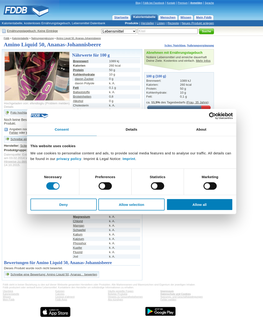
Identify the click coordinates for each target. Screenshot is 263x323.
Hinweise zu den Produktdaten (25, 161)
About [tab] (201, 129)
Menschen (168, 17)
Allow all (200, 205)
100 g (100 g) (156, 76)
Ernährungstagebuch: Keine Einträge (32, 31)
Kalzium (78, 239)
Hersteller (147, 23)
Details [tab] (131, 129)
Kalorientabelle (144, 17)
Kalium (78, 234)
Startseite (121, 17)
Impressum (167, 291)
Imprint (129, 159)
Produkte (131, 23)
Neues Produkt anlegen (198, 23)
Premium (183, 2)
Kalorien (59, 291)
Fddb (6, 38)
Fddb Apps (61, 299)
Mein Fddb (204, 17)
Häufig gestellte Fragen (120, 291)
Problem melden (57, 103)
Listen (161, 23)
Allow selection (131, 205)
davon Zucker (84, 79)
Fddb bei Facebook (153, 2)
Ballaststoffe (81, 92)
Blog (138, 2)
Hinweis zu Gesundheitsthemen (125, 296)
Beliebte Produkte (117, 293)
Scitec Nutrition (174, 45)
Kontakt (171, 2)
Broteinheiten (82, 96)
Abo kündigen (115, 299)
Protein (78, 70)
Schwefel (79, 230)
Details (8, 107)
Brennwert (80, 61)
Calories (59, 293)
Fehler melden (168, 299)
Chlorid (78, 221)
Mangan (78, 225)
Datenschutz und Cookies (175, 293)
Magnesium (81, 216)
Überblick (8, 291)
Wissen (185, 17)
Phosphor (79, 243)
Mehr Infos (203, 60)
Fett (76, 87)
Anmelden (196, 2)
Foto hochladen (21, 112)
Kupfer (77, 247)
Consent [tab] (62, 129)
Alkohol (78, 101)
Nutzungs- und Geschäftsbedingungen (181, 296)
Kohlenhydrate (84, 74)
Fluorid (78, 252)
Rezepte (173, 23)
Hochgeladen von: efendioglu (24, 103)
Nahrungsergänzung (42, 38)
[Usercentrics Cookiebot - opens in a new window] (212, 115)
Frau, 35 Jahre (197, 102)
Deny (63, 205)
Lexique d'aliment (65, 296)
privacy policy (69, 159)
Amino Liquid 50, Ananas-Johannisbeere (78, 38)
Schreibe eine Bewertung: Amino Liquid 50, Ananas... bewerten (53, 274)
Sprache (209, 2)
